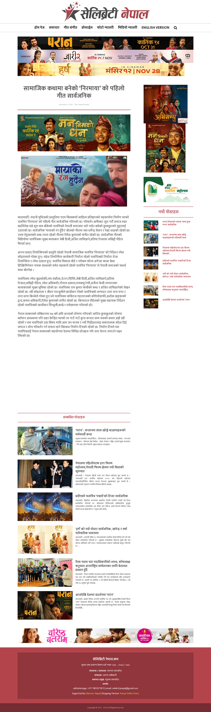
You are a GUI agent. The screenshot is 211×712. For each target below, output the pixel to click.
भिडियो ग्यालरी (127, 28)
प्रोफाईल (87, 28)
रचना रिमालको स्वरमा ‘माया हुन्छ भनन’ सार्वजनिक (176, 223)
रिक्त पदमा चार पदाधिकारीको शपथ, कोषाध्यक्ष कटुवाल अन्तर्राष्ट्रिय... (177, 288)
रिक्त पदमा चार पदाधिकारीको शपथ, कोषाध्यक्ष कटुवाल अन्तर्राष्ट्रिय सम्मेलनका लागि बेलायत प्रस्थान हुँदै (102, 566)
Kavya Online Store (129, 693)
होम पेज (39, 28)
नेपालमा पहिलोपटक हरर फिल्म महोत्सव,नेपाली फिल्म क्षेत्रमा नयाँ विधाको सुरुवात (99, 467)
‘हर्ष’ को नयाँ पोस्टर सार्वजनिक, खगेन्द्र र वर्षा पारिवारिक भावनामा (101, 531)
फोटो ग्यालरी (105, 28)
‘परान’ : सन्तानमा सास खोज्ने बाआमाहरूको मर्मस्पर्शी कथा (100, 432)
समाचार (54, 28)
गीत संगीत (70, 28)
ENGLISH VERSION (155, 28)
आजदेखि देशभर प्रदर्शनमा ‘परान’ (94, 595)
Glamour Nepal (93, 693)
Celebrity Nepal (83, 104)
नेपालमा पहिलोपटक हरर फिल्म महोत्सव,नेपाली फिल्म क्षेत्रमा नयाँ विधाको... (176, 250)
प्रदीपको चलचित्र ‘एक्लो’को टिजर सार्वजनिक (101, 496)
